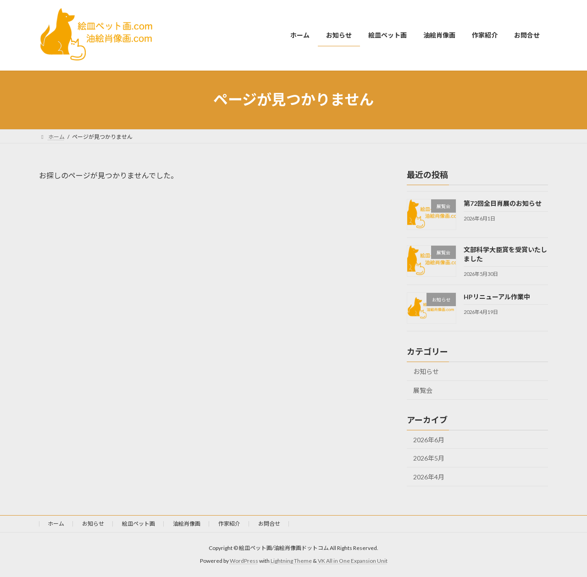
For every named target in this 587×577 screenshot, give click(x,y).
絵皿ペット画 (138, 523)
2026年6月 (428, 439)
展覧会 (422, 390)
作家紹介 (229, 523)
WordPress (244, 560)
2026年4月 (428, 476)
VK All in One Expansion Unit (353, 560)
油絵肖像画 (186, 523)
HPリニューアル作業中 (497, 296)
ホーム (56, 523)
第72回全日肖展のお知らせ (503, 203)
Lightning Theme (291, 560)
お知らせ (426, 371)
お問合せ (269, 523)
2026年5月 (428, 458)
